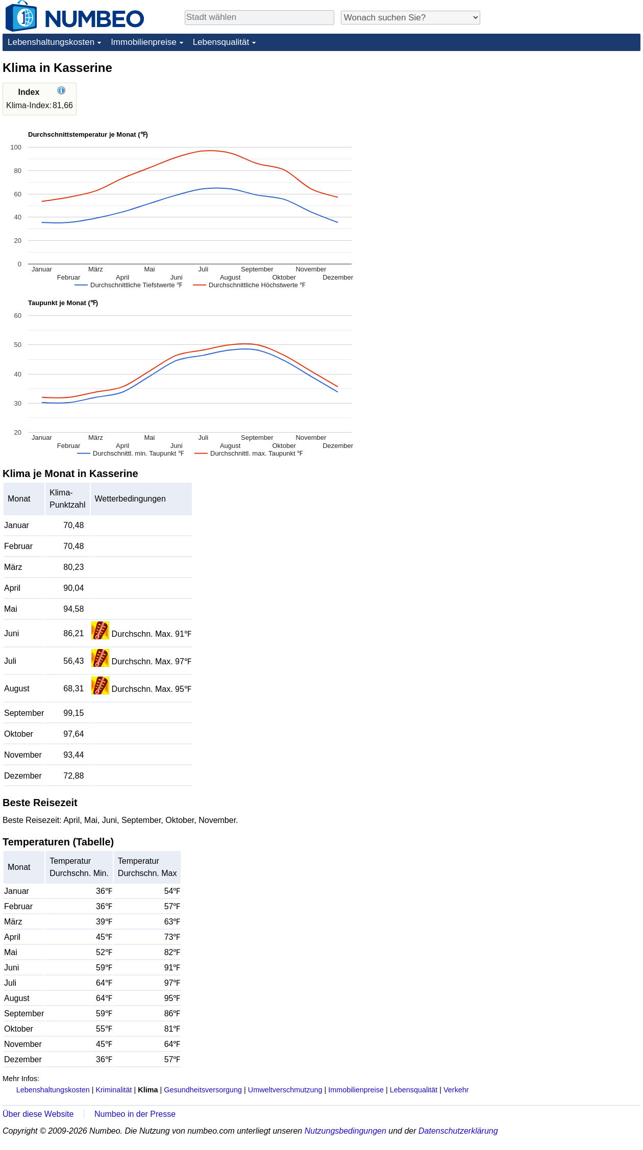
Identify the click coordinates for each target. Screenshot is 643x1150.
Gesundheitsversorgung (203, 1090)
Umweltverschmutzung (285, 1090)
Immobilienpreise (144, 42)
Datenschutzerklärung (458, 1131)
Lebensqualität (221, 42)
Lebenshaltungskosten (51, 42)
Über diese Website (38, 1114)
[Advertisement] (563, 123)
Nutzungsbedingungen (345, 1131)
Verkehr (456, 1090)
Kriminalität (113, 1090)
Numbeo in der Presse (135, 1114)
